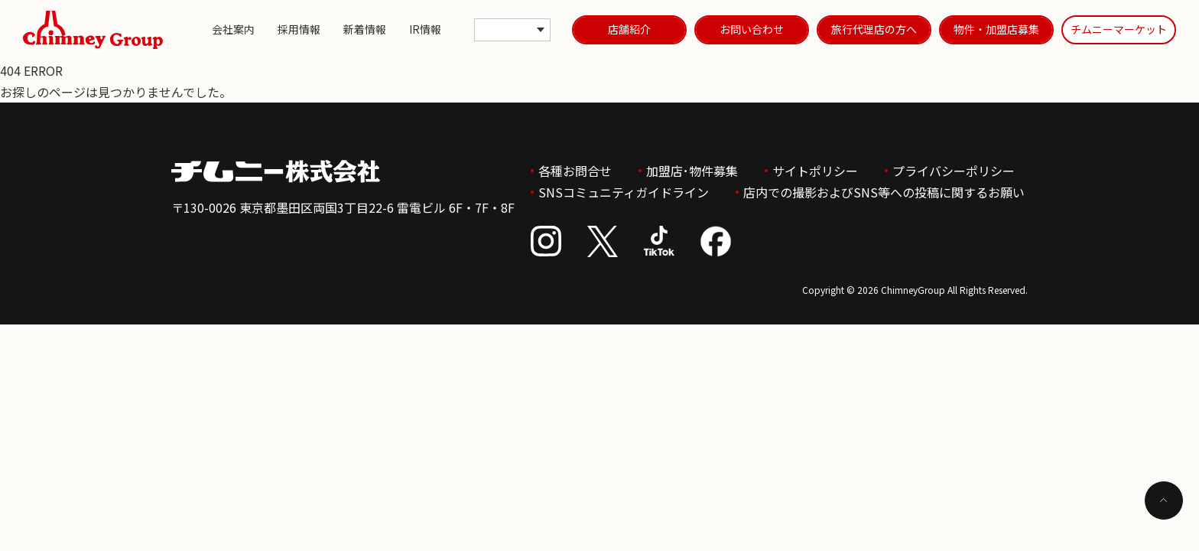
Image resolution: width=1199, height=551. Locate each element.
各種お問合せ (575, 170)
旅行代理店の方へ (874, 29)
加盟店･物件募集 (692, 170)
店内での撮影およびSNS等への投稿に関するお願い (884, 192)
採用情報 (299, 29)
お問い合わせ (752, 29)
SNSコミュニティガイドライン (623, 192)
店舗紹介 (629, 29)
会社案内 (233, 29)
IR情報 (425, 29)
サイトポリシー (815, 170)
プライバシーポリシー (953, 170)
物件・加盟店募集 (996, 29)
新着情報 (364, 29)
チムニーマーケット (1119, 29)
